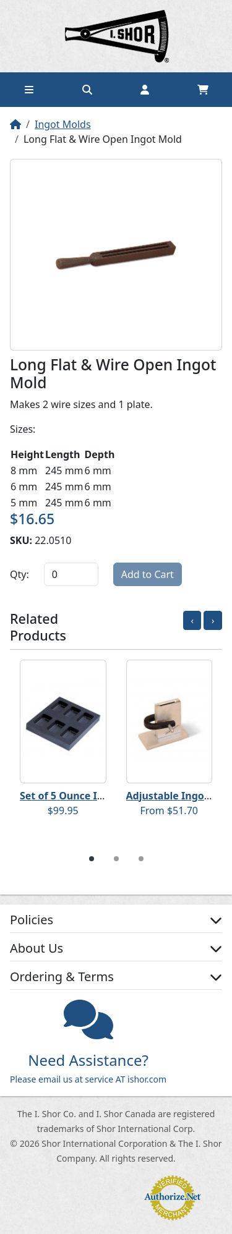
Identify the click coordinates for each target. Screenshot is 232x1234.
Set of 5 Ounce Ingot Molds (86, 795)
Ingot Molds (63, 124)
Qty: (19, 574)
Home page (116, 36)
